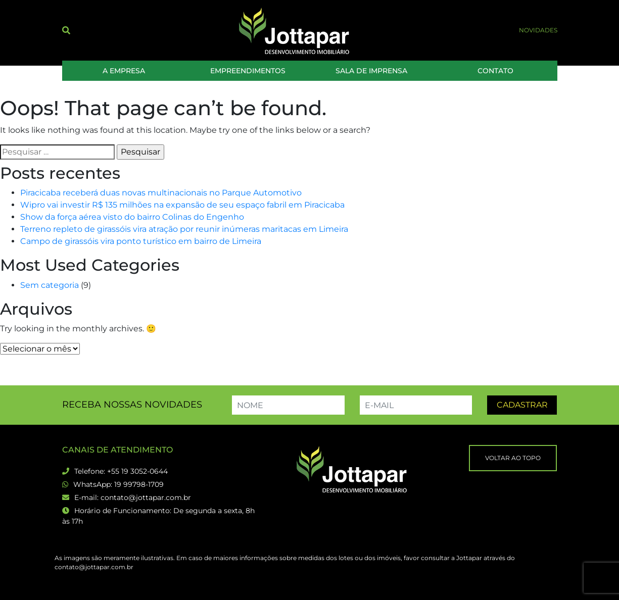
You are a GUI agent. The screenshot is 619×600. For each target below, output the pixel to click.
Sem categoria (49, 285)
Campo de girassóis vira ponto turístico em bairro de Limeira (140, 241)
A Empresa (124, 70)
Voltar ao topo (513, 458)
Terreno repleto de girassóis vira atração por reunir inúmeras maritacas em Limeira (184, 229)
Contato (495, 70)
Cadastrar (522, 405)
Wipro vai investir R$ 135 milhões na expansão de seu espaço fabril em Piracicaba (182, 205)
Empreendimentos (247, 70)
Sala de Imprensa (371, 70)
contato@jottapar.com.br (146, 497)
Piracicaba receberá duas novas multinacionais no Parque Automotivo (161, 192)
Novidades (538, 30)
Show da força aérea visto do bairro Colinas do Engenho (132, 217)
